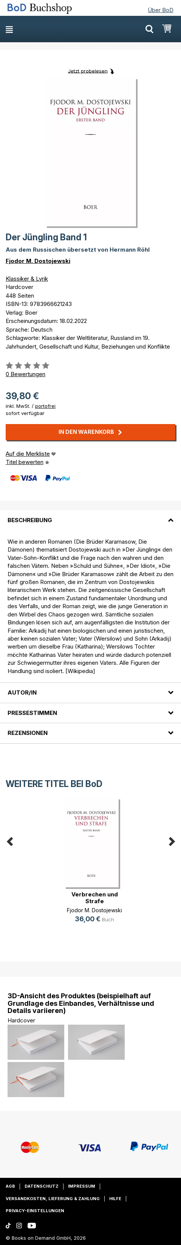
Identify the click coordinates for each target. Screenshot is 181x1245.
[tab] (90, 515)
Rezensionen (28, 732)
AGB (10, 1186)
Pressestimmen (32, 712)
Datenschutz (42, 1186)
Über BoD (160, 10)
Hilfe (115, 1198)
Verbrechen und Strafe (94, 898)
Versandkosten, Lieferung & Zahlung (53, 1198)
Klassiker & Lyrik (27, 278)
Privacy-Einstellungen (35, 1210)
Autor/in (22, 692)
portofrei (45, 406)
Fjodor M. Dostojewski (38, 260)
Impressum (81, 1186)
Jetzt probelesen (88, 71)
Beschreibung (30, 520)
